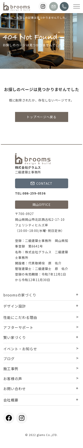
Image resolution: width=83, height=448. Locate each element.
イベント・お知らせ (20, 348)
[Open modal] (76, 6)
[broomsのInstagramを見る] (43, 6)
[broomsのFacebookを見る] (8, 418)
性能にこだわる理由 (20, 317)
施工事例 (10, 368)
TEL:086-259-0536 (30, 193)
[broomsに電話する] (64, 6)
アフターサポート (18, 327)
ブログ (9, 358)
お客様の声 (12, 378)
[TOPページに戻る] (16, 6)
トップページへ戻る (41, 117)
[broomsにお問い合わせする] (53, 6)
